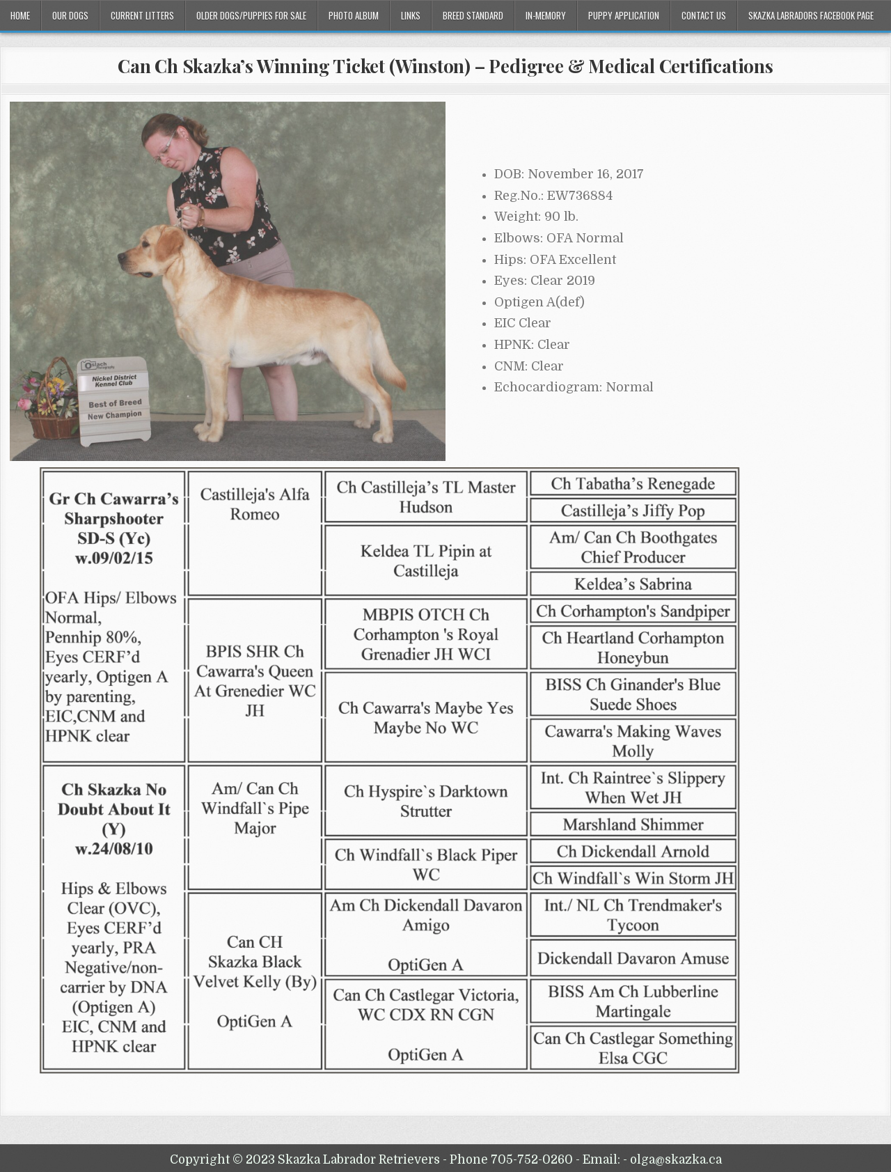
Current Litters (142, 15)
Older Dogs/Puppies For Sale (251, 15)
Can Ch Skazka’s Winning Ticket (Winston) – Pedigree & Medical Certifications (445, 66)
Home (20, 15)
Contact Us (703, 15)
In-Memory (546, 15)
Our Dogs (70, 15)
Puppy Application (623, 15)
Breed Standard (473, 15)
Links (410, 15)
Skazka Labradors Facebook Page (811, 15)
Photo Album (354, 15)
